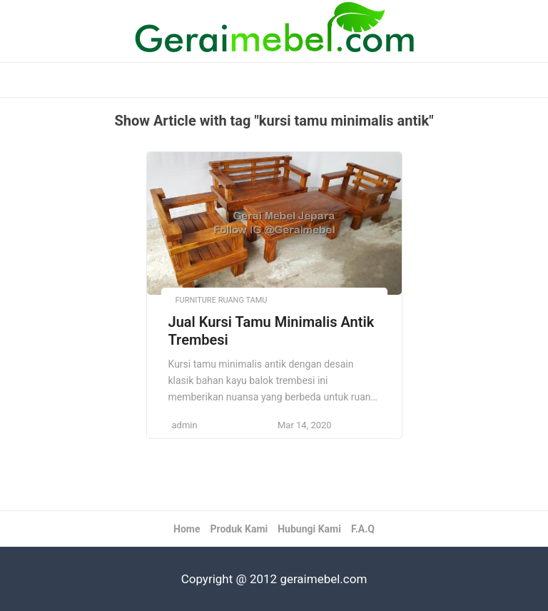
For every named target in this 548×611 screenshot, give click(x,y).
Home (186, 529)
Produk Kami (239, 529)
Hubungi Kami (309, 529)
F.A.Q (363, 529)
